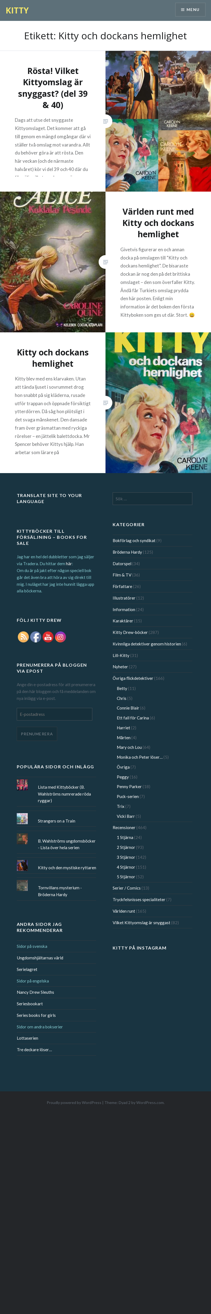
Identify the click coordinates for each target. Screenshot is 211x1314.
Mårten (124, 737)
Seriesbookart (30, 1003)
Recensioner (124, 827)
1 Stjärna (125, 837)
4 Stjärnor (126, 867)
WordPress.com (150, 1102)
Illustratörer (124, 597)
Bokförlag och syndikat (134, 540)
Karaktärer (123, 620)
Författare (122, 586)
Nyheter (120, 666)
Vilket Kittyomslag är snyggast (141, 922)
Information (124, 609)
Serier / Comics (127, 887)
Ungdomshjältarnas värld (40, 957)
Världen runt (124, 911)
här (69, 563)
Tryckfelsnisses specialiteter (139, 899)
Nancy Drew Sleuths (35, 992)
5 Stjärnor (126, 876)
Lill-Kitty (121, 655)
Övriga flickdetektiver (133, 678)
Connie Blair (128, 707)
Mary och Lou (129, 747)
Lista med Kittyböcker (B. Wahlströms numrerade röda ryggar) (64, 794)
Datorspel (122, 563)
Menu (192, 9)
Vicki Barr (126, 816)
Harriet (123, 727)
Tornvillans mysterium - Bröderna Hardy (60, 891)
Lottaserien (27, 1038)
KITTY (17, 10)
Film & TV (122, 574)
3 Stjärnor (126, 857)
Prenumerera (37, 733)
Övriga (123, 766)
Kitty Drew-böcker (130, 632)
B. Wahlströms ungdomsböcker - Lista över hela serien (67, 844)
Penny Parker (129, 786)
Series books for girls (36, 1015)
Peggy (123, 776)
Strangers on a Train (56, 820)
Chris (121, 698)
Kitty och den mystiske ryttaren (67, 867)
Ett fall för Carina (133, 717)
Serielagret (27, 969)
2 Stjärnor (126, 847)
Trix (120, 806)
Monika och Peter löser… (140, 757)
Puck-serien (128, 796)
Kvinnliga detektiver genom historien (147, 643)
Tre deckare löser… (34, 1049)
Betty (122, 688)
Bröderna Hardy (127, 552)
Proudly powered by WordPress (74, 1102)
